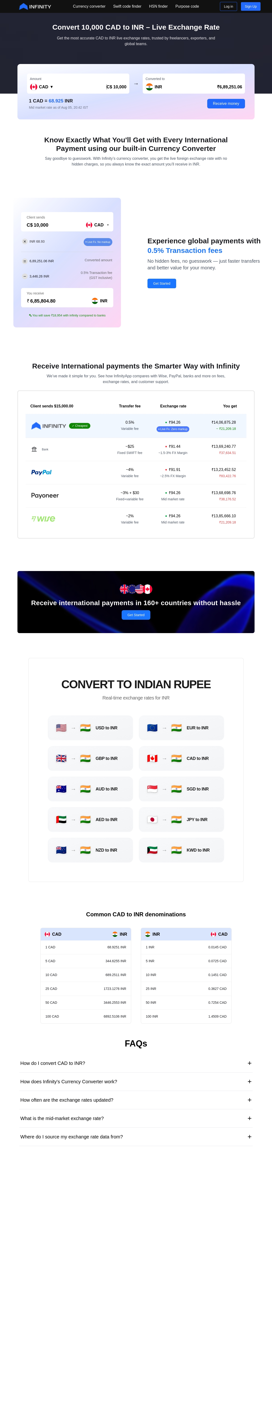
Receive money (226, 103)
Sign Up (251, 6)
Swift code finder (127, 6)
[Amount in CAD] (94, 87)
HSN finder (158, 6)
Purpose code (187, 6)
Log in (228, 6)
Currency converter (89, 6)
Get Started (161, 283)
